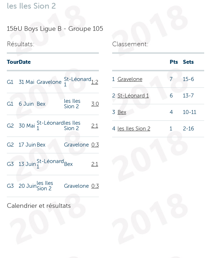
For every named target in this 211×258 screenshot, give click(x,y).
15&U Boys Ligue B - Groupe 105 (55, 28)
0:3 (95, 145)
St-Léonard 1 (133, 96)
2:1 (94, 126)
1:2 (94, 82)
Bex (122, 112)
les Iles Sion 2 (134, 129)
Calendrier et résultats (39, 205)
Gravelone (130, 79)
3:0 (95, 104)
